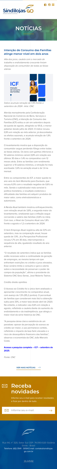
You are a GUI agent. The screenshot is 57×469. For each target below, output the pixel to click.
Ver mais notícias (28, 367)
